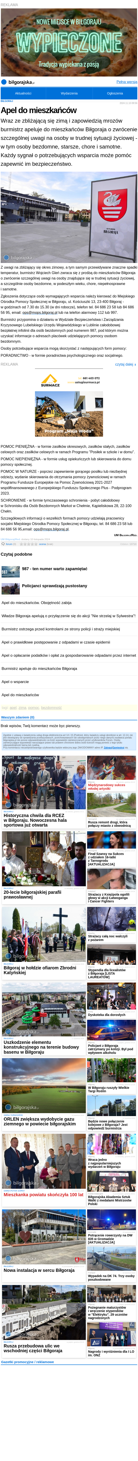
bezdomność (51, 708)
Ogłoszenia (115, 93)
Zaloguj (108, 747)
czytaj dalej (125, 364)
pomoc (33, 708)
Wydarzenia (69, 93)
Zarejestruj (118, 747)
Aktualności (23, 93)
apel (13, 708)
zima (22, 708)
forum (11, 544)
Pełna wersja (126, 82)
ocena (46, 544)
